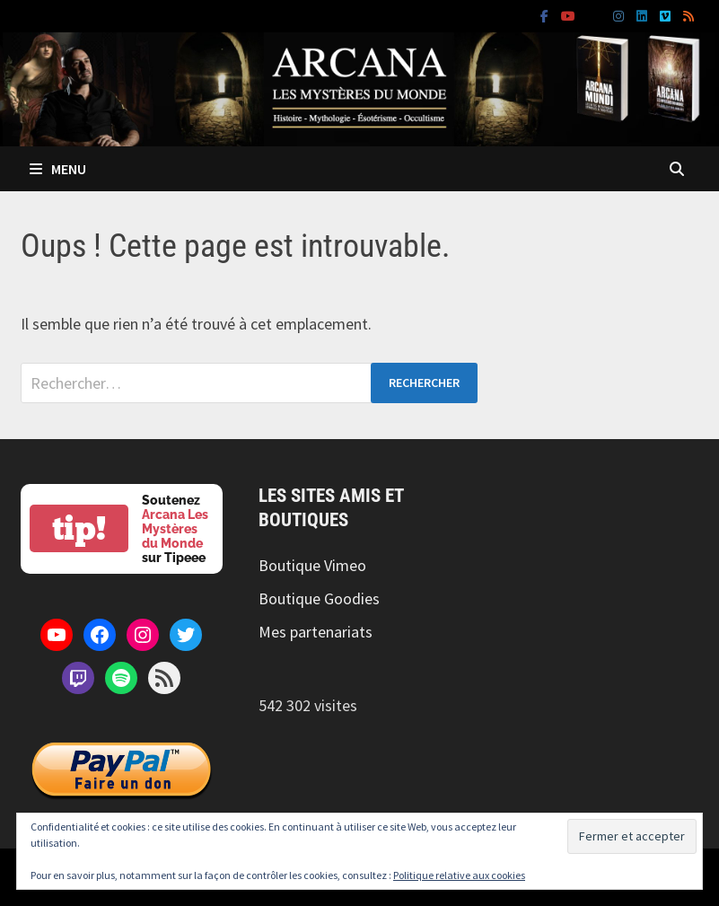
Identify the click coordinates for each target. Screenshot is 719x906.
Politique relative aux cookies (459, 875)
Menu (58, 169)
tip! (79, 528)
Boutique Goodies (319, 598)
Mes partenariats (316, 631)
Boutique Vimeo (312, 565)
